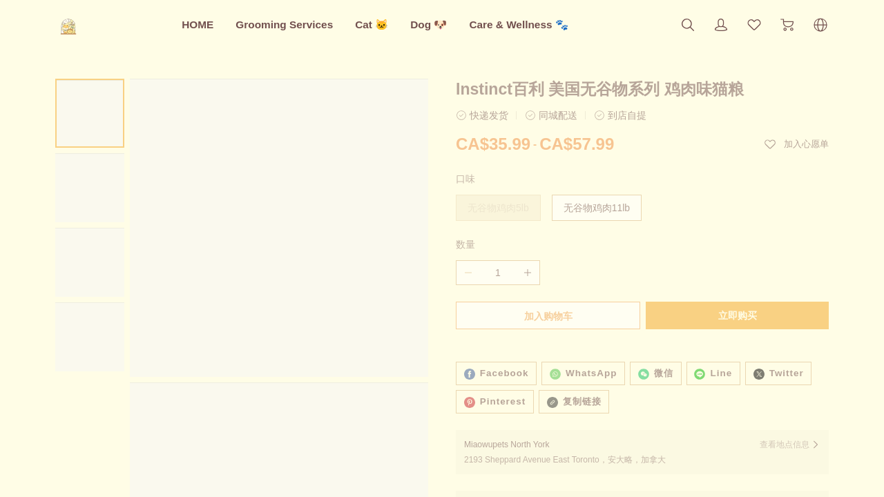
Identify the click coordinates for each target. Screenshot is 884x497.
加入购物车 (547, 316)
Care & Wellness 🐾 (518, 24)
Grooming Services (284, 24)
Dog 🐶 (428, 24)
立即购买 (739, 315)
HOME (197, 24)
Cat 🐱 (371, 24)
